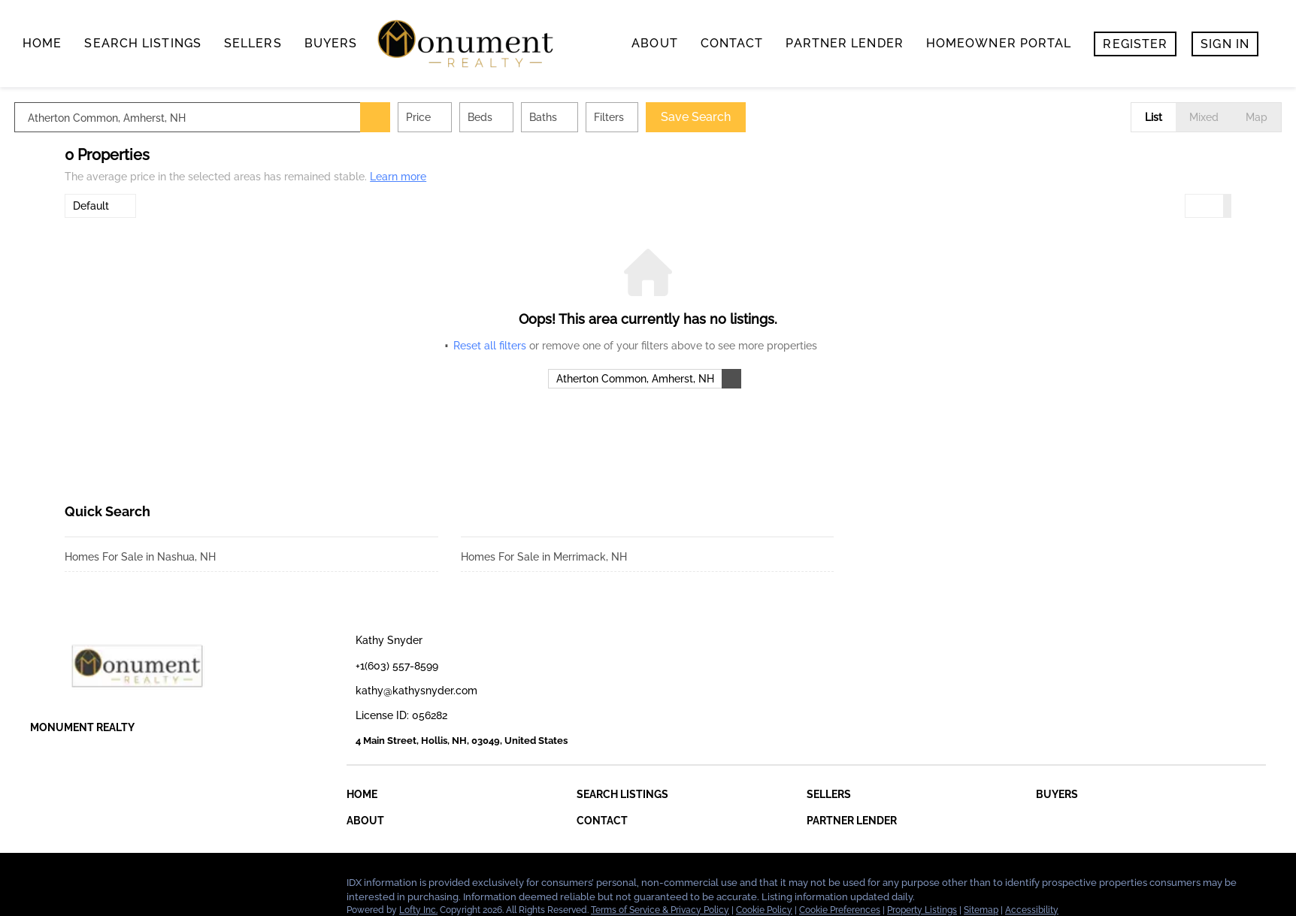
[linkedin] (71, 886)
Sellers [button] (253, 43)
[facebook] (41, 886)
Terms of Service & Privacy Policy (660, 910)
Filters (659, 117)
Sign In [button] (1225, 44)
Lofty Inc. (418, 910)
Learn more (398, 177)
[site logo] (169, 666)
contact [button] (732, 43)
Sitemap (981, 910)
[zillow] (101, 886)
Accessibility (1031, 910)
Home (42, 43)
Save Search (746, 117)
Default (91, 206)
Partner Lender (844, 43)
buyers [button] (331, 43)
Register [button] (1135, 44)
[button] (425, 117)
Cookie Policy (764, 910)
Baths (593, 117)
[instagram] (131, 886)
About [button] (654, 43)
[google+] (161, 886)
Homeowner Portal (999, 43)
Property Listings (922, 910)
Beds (530, 117)
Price (468, 117)
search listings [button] (142, 43)
